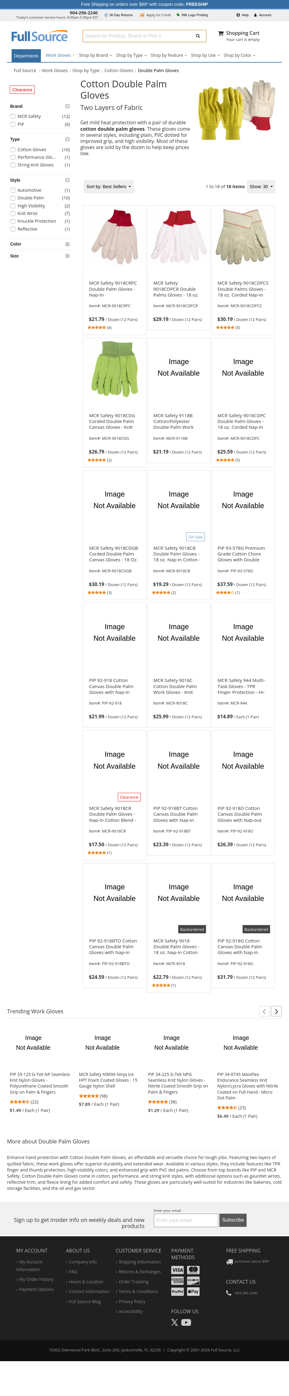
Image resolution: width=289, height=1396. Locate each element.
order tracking (133, 1282)
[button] (264, 1011)
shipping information (140, 1262)
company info (83, 1262)
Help (243, 15)
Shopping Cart (242, 33)
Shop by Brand (93, 55)
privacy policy (132, 1301)
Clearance (23, 89)
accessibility (131, 1311)
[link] (115, 304)
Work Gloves (60, 55)
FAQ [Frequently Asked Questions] (73, 1271)
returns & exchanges (140, 1271)
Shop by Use (203, 55)
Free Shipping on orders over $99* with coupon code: (144, 4)
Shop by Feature (167, 55)
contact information (89, 1291)
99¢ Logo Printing (192, 15)
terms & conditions (138, 1291)
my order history (36, 1279)
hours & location (86, 1282)
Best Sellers (106, 186)
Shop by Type (129, 55)
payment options (36, 1289)
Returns (119, 15)
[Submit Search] (198, 36)
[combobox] (135, 36)
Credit (155, 15)
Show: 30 (259, 186)
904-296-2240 (84, 13)
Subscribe (233, 1220)
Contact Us (241, 1281)
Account (262, 15)
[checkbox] (42, 117)
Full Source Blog (85, 1301)
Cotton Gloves (118, 70)
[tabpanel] (178, 586)
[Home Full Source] (25, 70)
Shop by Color (237, 55)
